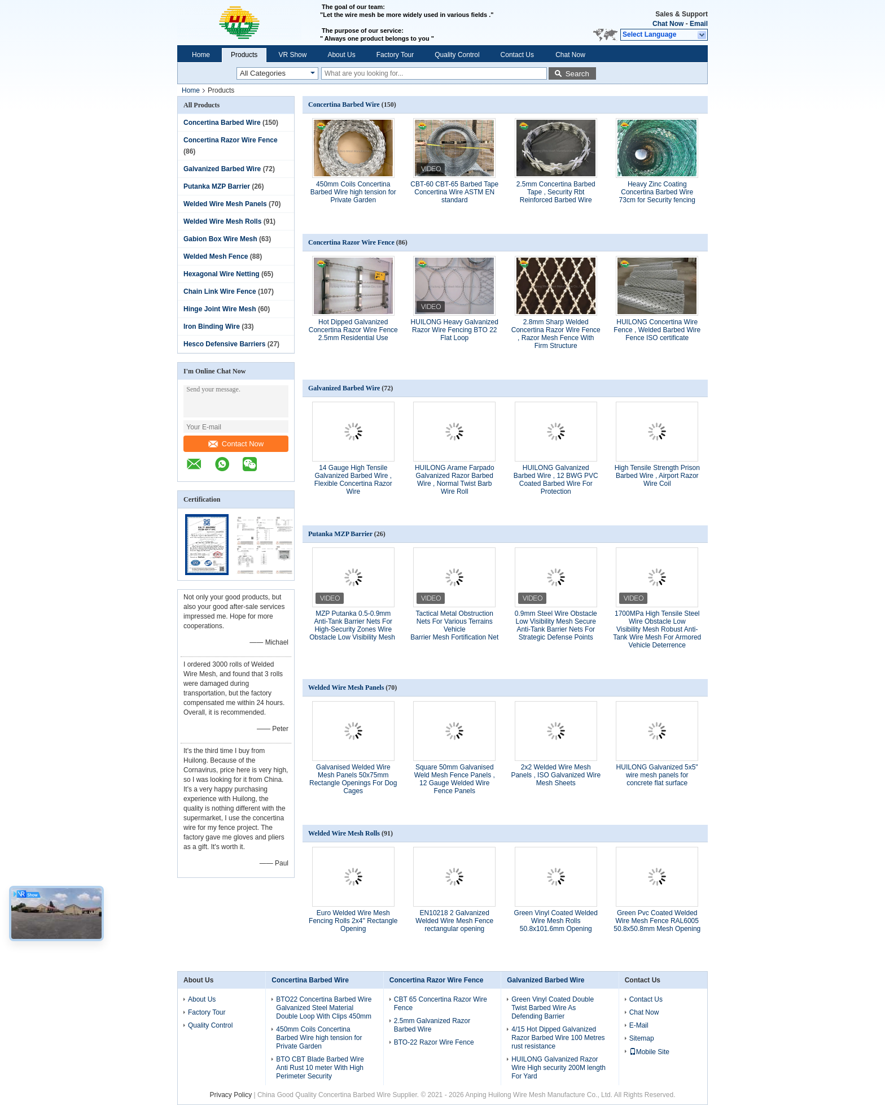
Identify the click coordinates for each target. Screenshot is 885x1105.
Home (201, 55)
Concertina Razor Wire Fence (230, 140)
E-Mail (639, 1025)
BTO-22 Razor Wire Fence (434, 1042)
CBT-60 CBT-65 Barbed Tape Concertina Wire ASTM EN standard (454, 192)
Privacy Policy (230, 1095)
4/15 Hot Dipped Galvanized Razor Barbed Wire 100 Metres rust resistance (557, 1037)
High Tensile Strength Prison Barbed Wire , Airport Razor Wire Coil (657, 476)
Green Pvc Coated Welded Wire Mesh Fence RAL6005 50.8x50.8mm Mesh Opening (657, 921)
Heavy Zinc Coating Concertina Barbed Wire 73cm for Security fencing (657, 192)
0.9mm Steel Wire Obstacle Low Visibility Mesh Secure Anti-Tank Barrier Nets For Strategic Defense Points (556, 625)
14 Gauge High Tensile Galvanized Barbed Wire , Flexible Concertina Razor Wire (353, 479)
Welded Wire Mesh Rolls (222, 221)
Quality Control (457, 55)
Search (577, 73)
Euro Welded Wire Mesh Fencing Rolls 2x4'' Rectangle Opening (353, 921)
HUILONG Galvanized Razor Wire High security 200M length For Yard (558, 1067)
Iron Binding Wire (211, 326)
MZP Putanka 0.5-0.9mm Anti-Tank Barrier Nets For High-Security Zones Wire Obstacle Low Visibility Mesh (353, 625)
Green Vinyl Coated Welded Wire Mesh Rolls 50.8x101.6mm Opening (556, 921)
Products (244, 55)
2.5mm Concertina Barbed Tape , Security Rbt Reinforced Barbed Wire (555, 192)
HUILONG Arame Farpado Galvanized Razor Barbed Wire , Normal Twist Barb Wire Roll (454, 479)
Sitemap (641, 1038)
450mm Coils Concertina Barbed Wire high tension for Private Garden (353, 192)
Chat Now (668, 24)
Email (699, 24)
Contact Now (236, 444)
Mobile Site (649, 1052)
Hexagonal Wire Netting (221, 274)
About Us (341, 55)
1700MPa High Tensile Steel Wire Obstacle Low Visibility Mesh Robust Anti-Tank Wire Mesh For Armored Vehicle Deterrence (657, 629)
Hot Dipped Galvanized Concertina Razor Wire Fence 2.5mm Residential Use (353, 330)
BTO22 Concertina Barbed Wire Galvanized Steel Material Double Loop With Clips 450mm (323, 1007)
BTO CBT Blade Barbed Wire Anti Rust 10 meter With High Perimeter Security (320, 1067)
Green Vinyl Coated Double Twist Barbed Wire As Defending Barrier (552, 1007)
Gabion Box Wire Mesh (220, 239)
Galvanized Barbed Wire (222, 169)
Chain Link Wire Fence (219, 291)
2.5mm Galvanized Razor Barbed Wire (432, 1025)
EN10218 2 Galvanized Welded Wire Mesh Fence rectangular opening (454, 921)
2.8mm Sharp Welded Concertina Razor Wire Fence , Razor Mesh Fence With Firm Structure (556, 334)
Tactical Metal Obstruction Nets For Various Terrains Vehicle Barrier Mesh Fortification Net (454, 625)
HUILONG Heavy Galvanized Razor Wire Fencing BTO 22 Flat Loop (454, 330)
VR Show (292, 55)
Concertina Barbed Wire (222, 123)
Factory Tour (395, 55)
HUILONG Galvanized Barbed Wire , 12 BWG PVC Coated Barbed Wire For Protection (556, 479)
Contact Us (517, 55)
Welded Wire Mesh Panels (225, 204)
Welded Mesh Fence (215, 256)
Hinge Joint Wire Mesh (219, 309)
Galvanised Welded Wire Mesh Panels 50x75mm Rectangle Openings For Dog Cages (353, 779)
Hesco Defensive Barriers (224, 344)
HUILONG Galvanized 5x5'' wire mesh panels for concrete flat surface (657, 775)
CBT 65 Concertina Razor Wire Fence (440, 1003)
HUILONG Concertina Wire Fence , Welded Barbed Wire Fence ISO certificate (657, 330)
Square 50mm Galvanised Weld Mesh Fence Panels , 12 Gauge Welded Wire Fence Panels (454, 779)
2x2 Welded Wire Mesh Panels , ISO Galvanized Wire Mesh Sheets (556, 775)
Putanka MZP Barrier (216, 186)
